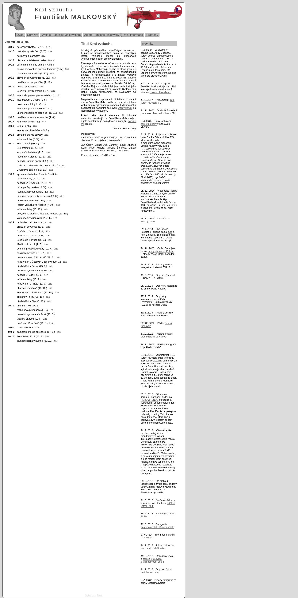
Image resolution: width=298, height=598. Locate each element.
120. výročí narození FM (157, 101)
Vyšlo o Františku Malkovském (61, 34)
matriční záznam (150, 572)
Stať (158, 500)
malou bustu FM (166, 113)
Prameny (152, 34)
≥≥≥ (47, 47)
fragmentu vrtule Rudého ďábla (157, 527)
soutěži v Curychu (152, 558)
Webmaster (90, 595)
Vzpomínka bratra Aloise (158, 515)
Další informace (133, 34)
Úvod (20, 34)
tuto (170, 231)
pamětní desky (148, 123)
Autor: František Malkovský (101, 34)
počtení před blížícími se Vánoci (157, 335)
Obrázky (32, 34)
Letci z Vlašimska (155, 548)
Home (99, 595)
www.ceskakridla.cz (160, 92)
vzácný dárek (148, 221)
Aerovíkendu (125, 107)
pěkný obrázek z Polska (161, 251)
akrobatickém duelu (153, 561)
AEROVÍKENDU (149, 399)
